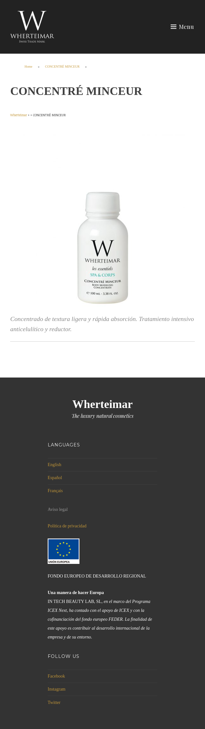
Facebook (56, 676)
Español (55, 477)
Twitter (54, 702)
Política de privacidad (67, 526)
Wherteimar (102, 404)
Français (55, 490)
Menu (186, 26)
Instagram (56, 689)
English (54, 464)
